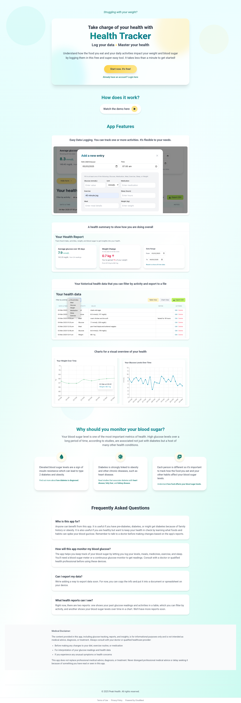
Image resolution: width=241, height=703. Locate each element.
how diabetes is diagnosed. (67, 480)
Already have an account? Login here (120, 77)
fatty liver (109, 483)
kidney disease (123, 483)
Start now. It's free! (120, 69)
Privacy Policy (116, 700)
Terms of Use (102, 700)
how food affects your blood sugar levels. (184, 484)
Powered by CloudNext (134, 700)
